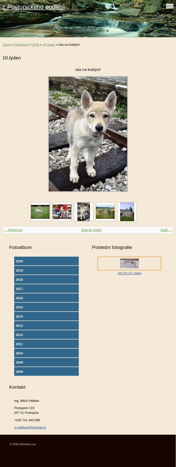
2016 (19, 298)
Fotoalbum (20, 45)
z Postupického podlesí (33, 6)
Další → (166, 230)
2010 (19, 353)
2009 (19, 362)
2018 (19, 279)
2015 (19, 307)
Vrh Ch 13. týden (130, 273)
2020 (19, 261)
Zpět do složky (91, 230)
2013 (19, 325)
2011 (19, 344)
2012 (19, 335)
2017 (19, 289)
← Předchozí (13, 230)
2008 (35, 45)
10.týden (49, 45)
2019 (19, 270)
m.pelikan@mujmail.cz (30, 427)
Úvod (6, 45)
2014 (19, 316)
